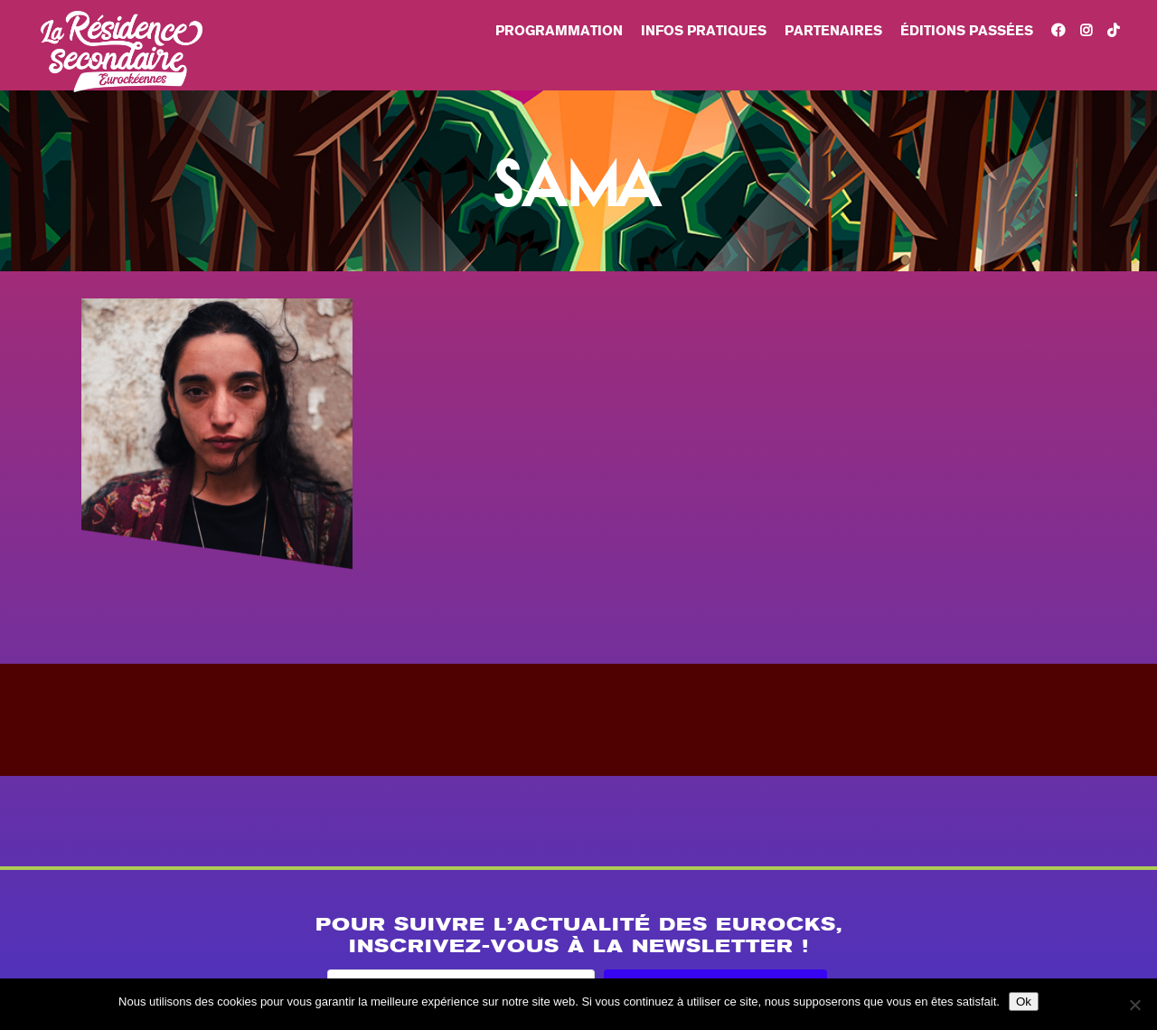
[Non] (1134, 1005)
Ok (1023, 1001)
